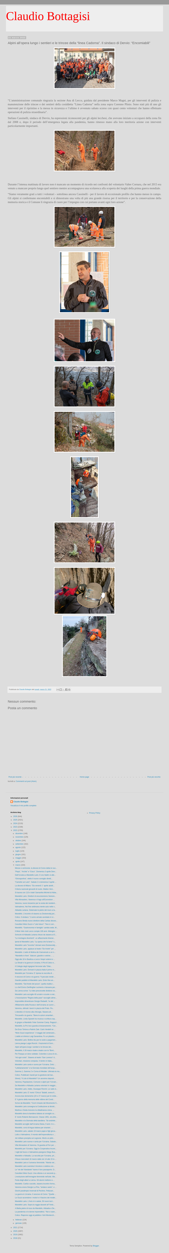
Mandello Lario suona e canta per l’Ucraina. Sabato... (36, 1142)
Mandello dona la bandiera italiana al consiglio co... (35, 1114)
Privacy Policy (94, 813)
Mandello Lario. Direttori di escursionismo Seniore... (35, 896)
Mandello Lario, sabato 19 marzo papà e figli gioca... (36, 1131)
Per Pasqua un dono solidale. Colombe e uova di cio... (36, 1054)
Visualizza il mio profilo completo (23, 806)
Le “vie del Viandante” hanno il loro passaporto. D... (35, 1170)
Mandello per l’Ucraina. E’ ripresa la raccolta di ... (34, 973)
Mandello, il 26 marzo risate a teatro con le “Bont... (35, 1050)
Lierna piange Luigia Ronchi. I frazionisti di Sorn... (34, 1043)
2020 (15, 1231)
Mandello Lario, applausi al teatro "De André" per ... (35, 949)
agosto (18, 847)
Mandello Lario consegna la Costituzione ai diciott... (35, 1106)
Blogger (96, 1246)
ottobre (18, 840)
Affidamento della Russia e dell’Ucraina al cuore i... (35, 1005)
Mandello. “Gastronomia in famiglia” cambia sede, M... (36, 928)
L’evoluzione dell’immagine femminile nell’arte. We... (35, 1177)
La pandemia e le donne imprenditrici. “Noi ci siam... (35, 1212)
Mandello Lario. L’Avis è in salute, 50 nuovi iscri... (34, 1201)
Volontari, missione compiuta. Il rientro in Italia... (34, 1061)
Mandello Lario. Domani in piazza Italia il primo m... (35, 970)
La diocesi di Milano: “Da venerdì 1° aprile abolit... (34, 886)
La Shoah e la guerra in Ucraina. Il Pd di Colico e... (35, 963)
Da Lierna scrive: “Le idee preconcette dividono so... (35, 991)
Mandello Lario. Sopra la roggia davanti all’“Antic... (35, 1205)
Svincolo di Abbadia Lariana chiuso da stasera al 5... (36, 935)
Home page (84, 777)
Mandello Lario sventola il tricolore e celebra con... (35, 1166)
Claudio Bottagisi (48, 16)
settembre (19, 844)
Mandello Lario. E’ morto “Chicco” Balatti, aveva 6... (35, 1093)
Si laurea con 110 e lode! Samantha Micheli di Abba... (36, 893)
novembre (19, 837)
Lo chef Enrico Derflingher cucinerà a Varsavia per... (35, 987)
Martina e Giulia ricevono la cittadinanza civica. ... (34, 1110)
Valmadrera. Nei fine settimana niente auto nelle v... (35, 907)
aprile (17, 861)
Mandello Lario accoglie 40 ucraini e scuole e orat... (35, 994)
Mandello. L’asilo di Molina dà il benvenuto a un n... (35, 952)
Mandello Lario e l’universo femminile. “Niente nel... (35, 1163)
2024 (15, 823)
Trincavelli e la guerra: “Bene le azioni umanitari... (34, 1015)
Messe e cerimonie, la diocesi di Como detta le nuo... (36, 868)
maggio (18, 858)
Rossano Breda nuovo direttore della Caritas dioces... (36, 921)
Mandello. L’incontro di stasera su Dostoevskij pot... (35, 914)
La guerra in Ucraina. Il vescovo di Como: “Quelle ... (35, 1194)
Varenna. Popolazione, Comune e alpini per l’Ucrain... (36, 1082)
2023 (15, 827)
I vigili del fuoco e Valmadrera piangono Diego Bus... (36, 1152)
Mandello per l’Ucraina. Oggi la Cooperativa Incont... (36, 1149)
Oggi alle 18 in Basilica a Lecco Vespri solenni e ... (35, 959)
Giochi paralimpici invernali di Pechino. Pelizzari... (34, 1191)
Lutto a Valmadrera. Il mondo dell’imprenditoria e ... (35, 1135)
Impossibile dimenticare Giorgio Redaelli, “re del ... (35, 1001)
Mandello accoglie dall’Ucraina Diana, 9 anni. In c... (35, 1124)
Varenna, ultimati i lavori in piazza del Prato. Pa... (34, 1008)
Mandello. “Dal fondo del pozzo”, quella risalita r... (34, 984)
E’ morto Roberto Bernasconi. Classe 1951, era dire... (36, 1117)
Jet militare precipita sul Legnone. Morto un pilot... (35, 1138)
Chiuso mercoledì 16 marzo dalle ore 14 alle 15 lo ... (35, 1159)
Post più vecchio (153, 777)
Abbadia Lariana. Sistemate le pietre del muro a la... (35, 910)
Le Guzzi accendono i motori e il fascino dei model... (35, 1198)
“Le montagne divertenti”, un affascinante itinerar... (35, 938)
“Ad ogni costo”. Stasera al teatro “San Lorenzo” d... (35, 1057)
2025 (15, 820)
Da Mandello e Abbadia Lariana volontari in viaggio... (36, 1085)
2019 (15, 1235)
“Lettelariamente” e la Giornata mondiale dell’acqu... (35, 1068)
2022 (15, 830)
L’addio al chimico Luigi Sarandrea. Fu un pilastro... (35, 1036)
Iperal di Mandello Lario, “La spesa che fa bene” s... (35, 942)
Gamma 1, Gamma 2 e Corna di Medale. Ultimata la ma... (38, 1071)
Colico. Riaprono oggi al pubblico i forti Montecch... (35, 1215)
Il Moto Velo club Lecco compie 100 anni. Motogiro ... (36, 931)
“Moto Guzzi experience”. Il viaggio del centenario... (35, 1033)
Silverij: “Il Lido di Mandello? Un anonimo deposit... (35, 1078)
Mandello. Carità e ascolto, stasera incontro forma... (35, 1184)
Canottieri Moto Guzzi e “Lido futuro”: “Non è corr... (35, 924)
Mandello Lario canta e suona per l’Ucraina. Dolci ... (35, 1064)
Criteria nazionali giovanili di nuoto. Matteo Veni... (34, 889)
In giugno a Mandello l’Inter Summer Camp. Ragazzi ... (36, 1022)
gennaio (18, 1223)
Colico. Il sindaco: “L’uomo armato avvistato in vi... (35, 917)
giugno (18, 854)
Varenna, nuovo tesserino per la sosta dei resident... (35, 903)
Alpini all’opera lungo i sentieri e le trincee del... (33, 1047)
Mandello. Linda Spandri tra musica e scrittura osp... (35, 1019)
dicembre (19, 833)
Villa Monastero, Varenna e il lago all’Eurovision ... (35, 900)
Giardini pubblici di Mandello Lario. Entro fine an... (35, 980)
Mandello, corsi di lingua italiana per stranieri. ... (34, 1128)
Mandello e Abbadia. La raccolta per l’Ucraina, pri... (35, 1156)
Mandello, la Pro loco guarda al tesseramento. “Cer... (36, 1026)
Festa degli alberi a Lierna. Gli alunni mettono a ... (35, 1180)
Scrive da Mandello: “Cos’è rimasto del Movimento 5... (36, 1103)
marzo (18, 865)
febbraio (18, 1220)
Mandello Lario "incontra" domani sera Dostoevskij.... (36, 945)
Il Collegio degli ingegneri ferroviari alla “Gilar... (33, 966)
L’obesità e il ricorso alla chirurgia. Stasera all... (33, 1012)
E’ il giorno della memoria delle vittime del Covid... (34, 1099)
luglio (17, 851)
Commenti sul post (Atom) (26, 781)
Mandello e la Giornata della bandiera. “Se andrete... (36, 1121)
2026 (15, 816)
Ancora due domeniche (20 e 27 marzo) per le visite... (36, 1096)
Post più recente (15, 777)
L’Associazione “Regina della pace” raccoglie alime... (36, 998)
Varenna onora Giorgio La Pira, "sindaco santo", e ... (36, 1187)
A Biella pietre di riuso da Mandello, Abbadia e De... (35, 1208)
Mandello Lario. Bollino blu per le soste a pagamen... (36, 1040)
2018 (15, 1238)
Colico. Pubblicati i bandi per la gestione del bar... (34, 1075)
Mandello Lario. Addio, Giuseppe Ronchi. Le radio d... (36, 1089)
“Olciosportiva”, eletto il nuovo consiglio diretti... (33, 879)
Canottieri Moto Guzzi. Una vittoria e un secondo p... (36, 1173)
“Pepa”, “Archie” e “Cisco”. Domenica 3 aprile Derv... (35, 872)
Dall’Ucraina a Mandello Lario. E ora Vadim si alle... (35, 875)
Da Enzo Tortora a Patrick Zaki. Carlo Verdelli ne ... (35, 1029)
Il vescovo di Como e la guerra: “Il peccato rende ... (35, 977)
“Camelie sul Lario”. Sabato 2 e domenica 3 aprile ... (35, 882)
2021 (15, 1227)
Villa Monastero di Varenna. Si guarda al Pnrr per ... (35, 1145)
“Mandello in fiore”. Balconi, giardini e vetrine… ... (34, 956)
